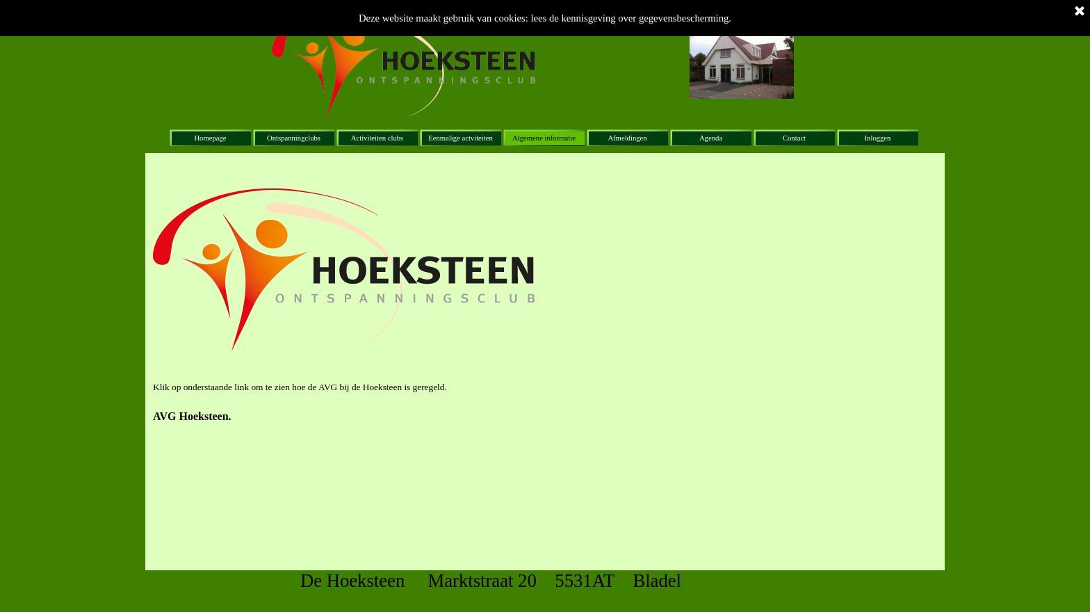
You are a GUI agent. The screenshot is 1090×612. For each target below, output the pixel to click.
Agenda (710, 138)
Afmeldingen (627, 138)
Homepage (210, 138)
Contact (794, 138)
